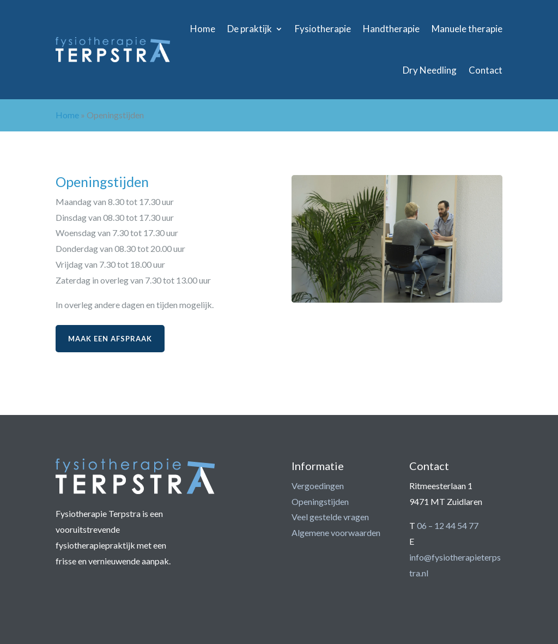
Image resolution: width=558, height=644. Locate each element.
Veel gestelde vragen (330, 516)
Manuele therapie (467, 28)
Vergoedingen (318, 485)
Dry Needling (430, 70)
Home (202, 28)
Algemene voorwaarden (336, 532)
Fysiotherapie (323, 28)
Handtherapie (391, 28)
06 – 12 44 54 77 (447, 525)
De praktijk (249, 28)
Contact (485, 70)
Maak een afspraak (110, 338)
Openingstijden (320, 501)
